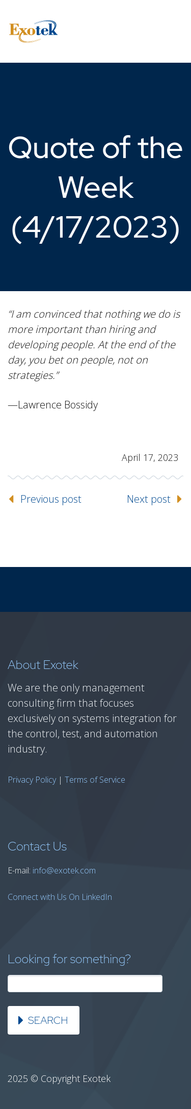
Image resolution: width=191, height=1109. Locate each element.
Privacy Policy (32, 779)
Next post (149, 499)
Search (48, 1020)
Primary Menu (170, 31)
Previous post (50, 499)
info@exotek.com (64, 870)
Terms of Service (95, 779)
